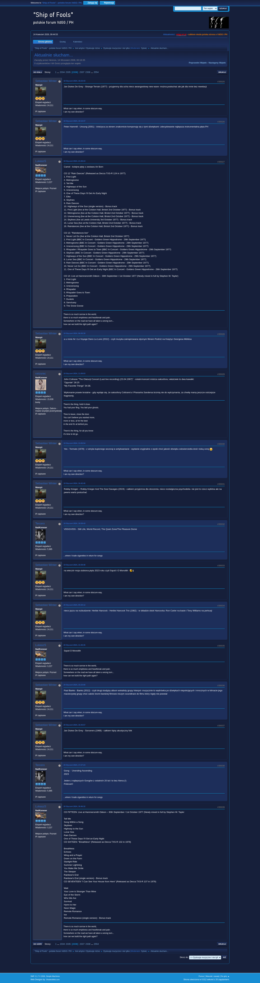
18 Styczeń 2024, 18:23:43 (74, 81)
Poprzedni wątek (198, 62)
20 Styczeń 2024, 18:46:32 (74, 806)
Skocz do (184, 957)
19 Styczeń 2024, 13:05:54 (74, 443)
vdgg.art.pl (181, 34)
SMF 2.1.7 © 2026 (38, 976)
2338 (87, 72)
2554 (96, 72)
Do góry (37, 944)
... (58, 72)
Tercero (40, 523)
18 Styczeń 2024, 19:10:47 (74, 121)
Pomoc (201, 976)
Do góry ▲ (225, 976)
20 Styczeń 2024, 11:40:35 (74, 645)
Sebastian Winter (46, 81)
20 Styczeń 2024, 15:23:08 (74, 685)
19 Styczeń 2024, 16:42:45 (74, 483)
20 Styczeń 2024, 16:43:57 (74, 725)
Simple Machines (53, 976)
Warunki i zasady (212, 976)
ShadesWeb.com (53, 980)
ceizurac (40, 373)
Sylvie (143, 48)
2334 (62, 72)
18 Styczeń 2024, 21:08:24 (74, 161)
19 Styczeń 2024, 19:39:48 (74, 565)
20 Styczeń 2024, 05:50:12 (74, 605)
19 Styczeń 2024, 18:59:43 (74, 523)
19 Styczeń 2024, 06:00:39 (74, 333)
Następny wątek (217, 62)
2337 (81, 72)
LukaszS (40, 161)
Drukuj (222, 72)
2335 (68, 72)
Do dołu (37, 72)
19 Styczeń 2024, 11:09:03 (74, 373)
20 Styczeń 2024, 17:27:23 (74, 765)
